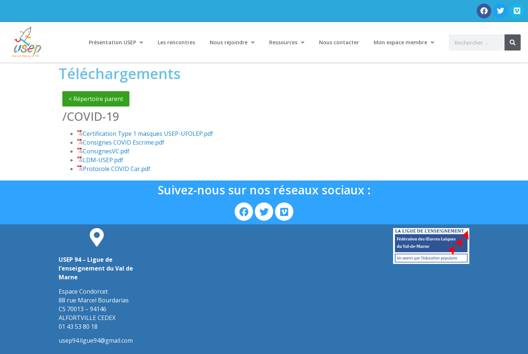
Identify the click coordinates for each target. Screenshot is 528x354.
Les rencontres (176, 42)
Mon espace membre (404, 42)
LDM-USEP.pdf (103, 160)
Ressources (286, 42)
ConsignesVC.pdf (106, 151)
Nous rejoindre (232, 42)
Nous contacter (339, 42)
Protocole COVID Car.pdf (116, 169)
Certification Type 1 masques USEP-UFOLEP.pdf (148, 134)
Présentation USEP (116, 42)
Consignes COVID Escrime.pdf (123, 142)
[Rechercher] (513, 42)
